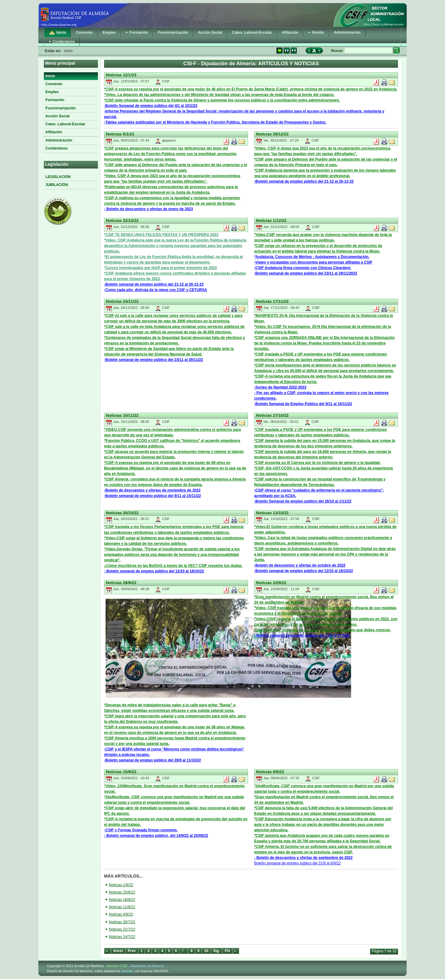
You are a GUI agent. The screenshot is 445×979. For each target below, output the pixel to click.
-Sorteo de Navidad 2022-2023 (280, 387)
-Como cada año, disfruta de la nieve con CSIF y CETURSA (155, 290)
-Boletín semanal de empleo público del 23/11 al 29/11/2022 (305, 273)
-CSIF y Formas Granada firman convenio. (140, 830)
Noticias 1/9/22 (121, 885)
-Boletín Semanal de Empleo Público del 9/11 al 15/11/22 (303, 404)
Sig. (216, 951)
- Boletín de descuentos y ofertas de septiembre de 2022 (303, 858)
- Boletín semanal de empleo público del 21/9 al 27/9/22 (302, 635)
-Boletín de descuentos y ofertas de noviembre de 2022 (152, 490)
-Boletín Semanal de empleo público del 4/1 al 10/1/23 (150, 106)
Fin (227, 951)
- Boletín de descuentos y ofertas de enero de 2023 (148, 209)
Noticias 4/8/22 (121, 914)
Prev (132, 951)
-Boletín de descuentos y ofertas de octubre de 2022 (299, 565)
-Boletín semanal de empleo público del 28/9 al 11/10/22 (152, 760)
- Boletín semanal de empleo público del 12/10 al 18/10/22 (154, 571)
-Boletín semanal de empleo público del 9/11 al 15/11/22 (152, 496)
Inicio (118, 951)
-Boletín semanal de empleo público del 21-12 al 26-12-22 (304, 181)
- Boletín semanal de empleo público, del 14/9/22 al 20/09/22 (156, 835)
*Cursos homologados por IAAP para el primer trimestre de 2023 (160, 268)
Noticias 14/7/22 (122, 937)
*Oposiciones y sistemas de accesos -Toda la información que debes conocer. (322, 630)
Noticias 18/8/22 (122, 899)
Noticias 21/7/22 (122, 929)
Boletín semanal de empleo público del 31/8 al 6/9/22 (297, 863)
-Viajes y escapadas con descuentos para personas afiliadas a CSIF (313, 262)
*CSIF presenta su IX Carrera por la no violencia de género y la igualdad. (317, 463)
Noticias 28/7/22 (122, 922)
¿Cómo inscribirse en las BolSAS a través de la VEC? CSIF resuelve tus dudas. (173, 565)
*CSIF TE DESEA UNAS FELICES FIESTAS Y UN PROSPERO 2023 (161, 235)
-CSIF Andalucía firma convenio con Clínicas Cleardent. (302, 268)
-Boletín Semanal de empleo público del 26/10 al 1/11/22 (302, 501)
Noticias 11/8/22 (122, 907)
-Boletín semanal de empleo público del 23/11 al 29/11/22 (153, 360)
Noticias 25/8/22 (122, 892)
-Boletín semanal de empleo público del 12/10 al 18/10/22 (303, 571)
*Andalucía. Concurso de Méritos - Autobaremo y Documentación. (312, 257)
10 (206, 951)
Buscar (337, 50)
